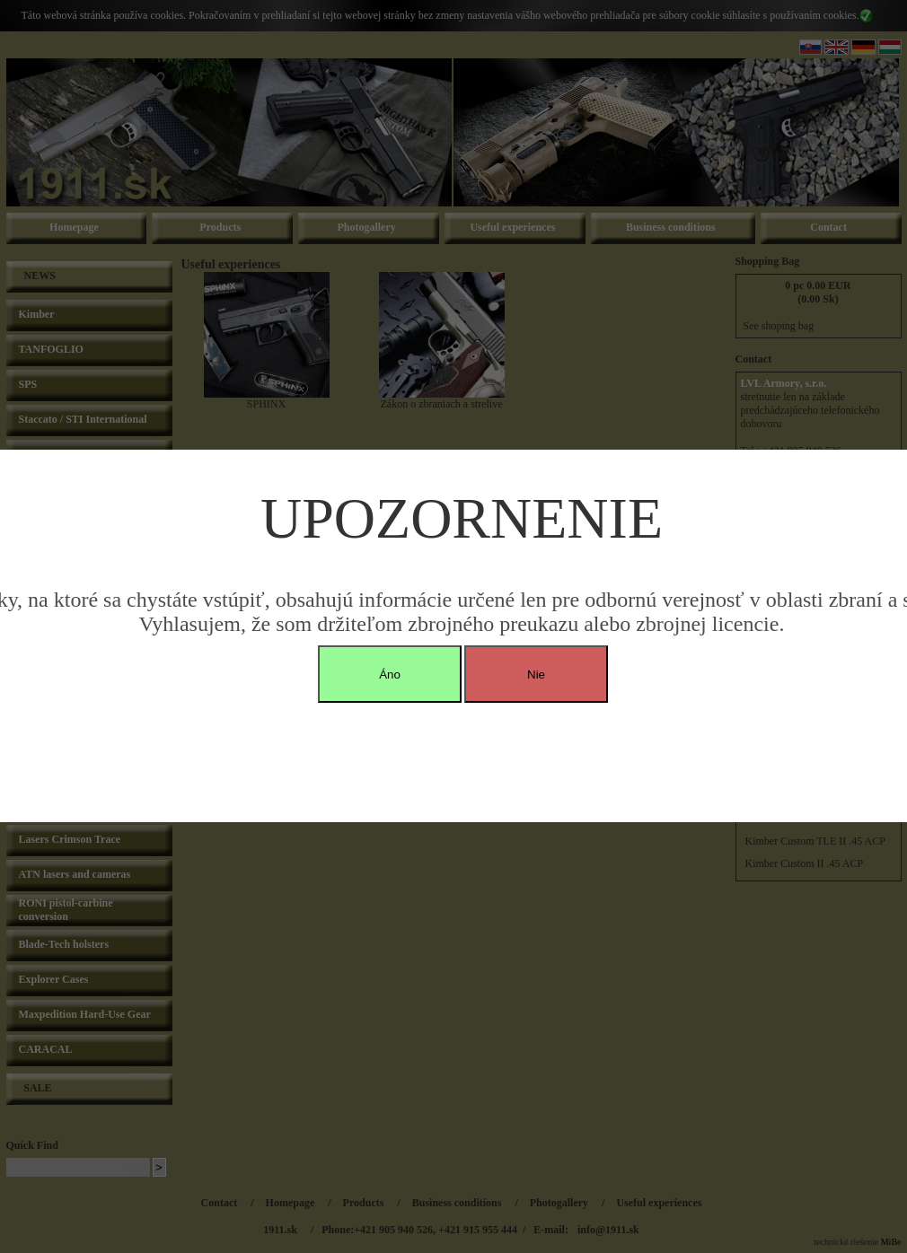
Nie (536, 674)
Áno (390, 674)
